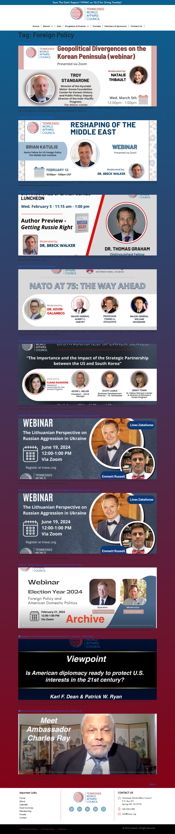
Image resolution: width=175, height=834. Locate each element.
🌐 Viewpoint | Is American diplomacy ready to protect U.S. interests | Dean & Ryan (56, 636)
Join (59, 26)
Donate (97, 26)
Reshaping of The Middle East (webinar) (36, 117)
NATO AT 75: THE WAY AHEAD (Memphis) (37, 266)
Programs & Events (77, 26)
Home (36, 26)
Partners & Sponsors (116, 26)
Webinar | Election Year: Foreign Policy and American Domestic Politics (50, 564)
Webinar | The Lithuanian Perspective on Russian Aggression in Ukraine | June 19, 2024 (58, 415)
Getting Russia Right (27, 192)
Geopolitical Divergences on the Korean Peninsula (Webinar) (45, 43)
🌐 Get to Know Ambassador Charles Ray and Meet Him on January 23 (50, 711)
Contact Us (136, 26)
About (48, 26)
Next (153, 784)
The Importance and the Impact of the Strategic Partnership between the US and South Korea (61, 341)
